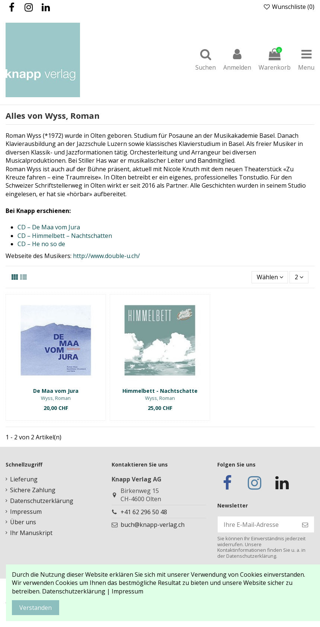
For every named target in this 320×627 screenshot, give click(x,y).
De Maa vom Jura (56, 390)
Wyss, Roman (56, 398)
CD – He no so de (41, 244)
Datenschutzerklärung (41, 501)
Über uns (23, 522)
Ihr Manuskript (31, 533)
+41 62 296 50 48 (144, 512)
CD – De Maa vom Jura (48, 227)
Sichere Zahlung (32, 490)
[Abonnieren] (305, 524)
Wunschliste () (288, 7)
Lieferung (24, 479)
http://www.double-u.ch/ (106, 256)
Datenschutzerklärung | (77, 591)
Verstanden (35, 608)
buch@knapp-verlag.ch (153, 525)
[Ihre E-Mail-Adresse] (257, 524)
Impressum (26, 511)
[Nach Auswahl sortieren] (270, 277)
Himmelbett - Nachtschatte (160, 390)
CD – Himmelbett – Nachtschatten (64, 236)
